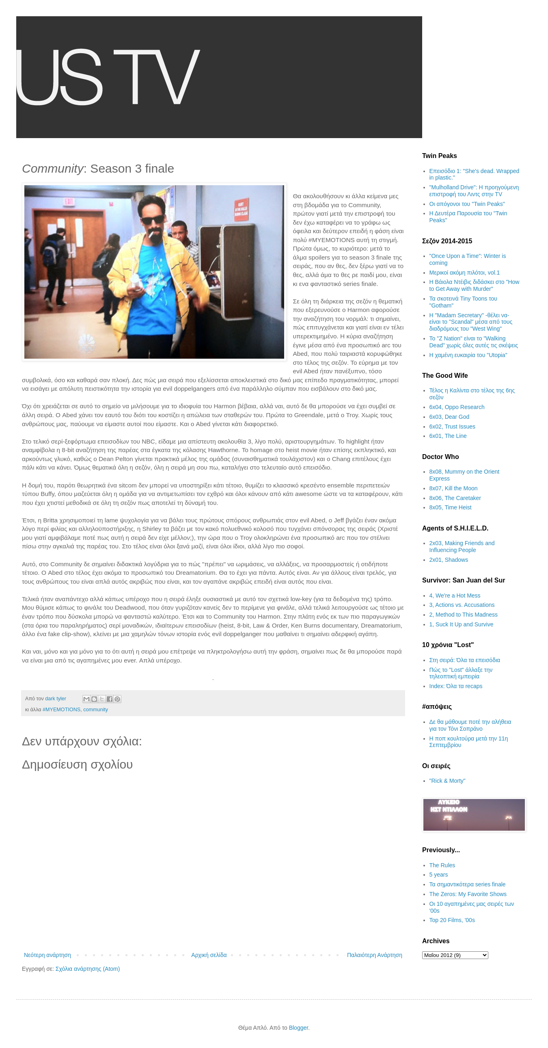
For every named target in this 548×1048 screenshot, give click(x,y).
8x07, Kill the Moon (453, 488)
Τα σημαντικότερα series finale (467, 884)
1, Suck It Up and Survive (461, 624)
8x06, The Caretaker (455, 498)
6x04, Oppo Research (457, 407)
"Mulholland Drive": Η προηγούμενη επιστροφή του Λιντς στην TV (474, 190)
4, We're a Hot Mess (455, 595)
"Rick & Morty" (447, 780)
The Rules (442, 865)
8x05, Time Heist (450, 507)
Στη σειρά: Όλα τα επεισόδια (465, 660)
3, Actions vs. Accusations (462, 605)
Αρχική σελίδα (209, 955)
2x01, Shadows (448, 559)
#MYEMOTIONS (61, 709)
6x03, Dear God (449, 417)
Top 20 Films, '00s (452, 920)
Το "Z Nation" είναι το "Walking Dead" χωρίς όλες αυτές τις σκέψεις (473, 342)
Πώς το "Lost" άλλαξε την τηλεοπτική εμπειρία (461, 673)
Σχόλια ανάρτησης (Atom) (88, 969)
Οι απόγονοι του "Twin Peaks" (467, 204)
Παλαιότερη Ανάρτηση (374, 955)
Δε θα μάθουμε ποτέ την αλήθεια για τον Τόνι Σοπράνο (470, 725)
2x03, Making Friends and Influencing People (462, 546)
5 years (438, 874)
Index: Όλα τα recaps (456, 686)
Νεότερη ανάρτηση (47, 955)
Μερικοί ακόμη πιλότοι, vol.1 (464, 272)
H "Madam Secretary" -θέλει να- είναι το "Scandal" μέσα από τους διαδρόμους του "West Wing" (471, 322)
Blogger (298, 1027)
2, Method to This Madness (463, 614)
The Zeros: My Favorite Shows (468, 894)
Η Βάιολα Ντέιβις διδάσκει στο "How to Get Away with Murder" (474, 285)
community (95, 709)
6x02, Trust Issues (452, 426)
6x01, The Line (448, 436)
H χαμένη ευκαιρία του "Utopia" (468, 355)
